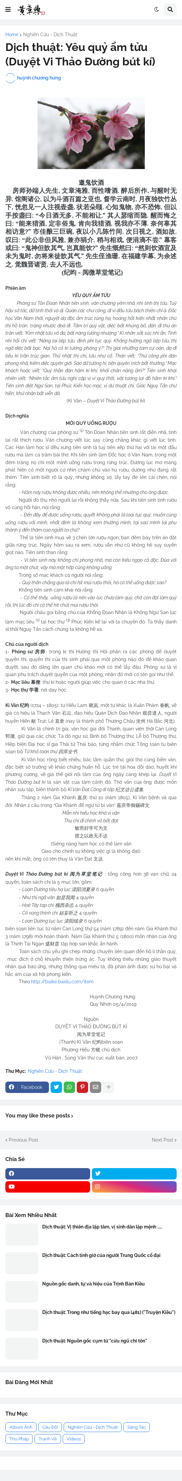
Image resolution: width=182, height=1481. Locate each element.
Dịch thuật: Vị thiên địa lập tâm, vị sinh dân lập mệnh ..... (102, 1226)
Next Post (162, 1140)
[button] (8, 9)
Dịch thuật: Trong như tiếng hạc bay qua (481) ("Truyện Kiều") (108, 1312)
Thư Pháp (19, 1438)
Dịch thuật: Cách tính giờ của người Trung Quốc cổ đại (101, 1255)
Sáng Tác (136, 1427)
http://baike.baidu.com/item (62, 981)
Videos (74, 1438)
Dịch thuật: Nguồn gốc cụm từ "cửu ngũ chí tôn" (94, 1340)
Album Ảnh (21, 1427)
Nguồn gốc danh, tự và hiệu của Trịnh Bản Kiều (93, 1283)
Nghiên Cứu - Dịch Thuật (50, 34)
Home (11, 34)
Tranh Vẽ (48, 1438)
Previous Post (23, 1140)
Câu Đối (50, 1427)
